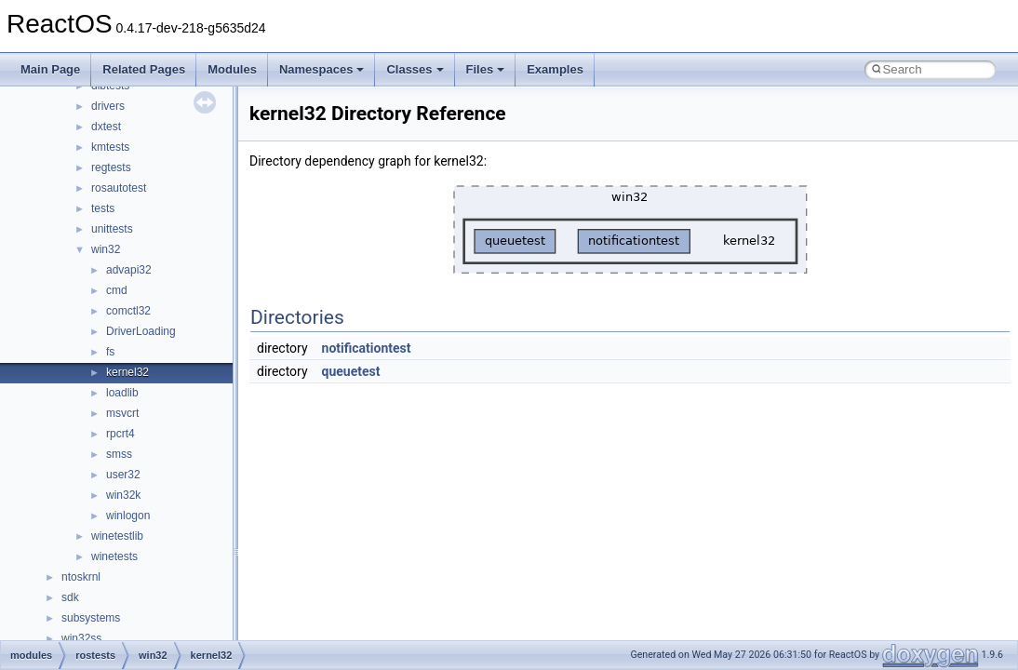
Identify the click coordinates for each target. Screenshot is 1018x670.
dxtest (106, 126)
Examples (555, 69)
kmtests (110, 147)
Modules (232, 69)
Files (485, 69)
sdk (70, 597)
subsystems (90, 617)
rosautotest (118, 187)
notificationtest (366, 348)
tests (102, 208)
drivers (108, 106)
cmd (116, 290)
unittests (112, 228)
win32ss (81, 638)
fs (110, 351)
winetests (114, 556)
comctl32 (128, 310)
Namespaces (322, 69)
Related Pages (143, 69)
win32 (105, 249)
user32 (123, 474)
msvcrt (122, 413)
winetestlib (117, 536)
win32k (123, 495)
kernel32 (127, 372)
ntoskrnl (80, 576)
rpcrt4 (120, 433)
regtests (111, 167)
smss (119, 454)
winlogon (128, 515)
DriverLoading (141, 331)
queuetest (351, 371)
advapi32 (129, 269)
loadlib (122, 392)
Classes (414, 69)
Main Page (50, 69)
